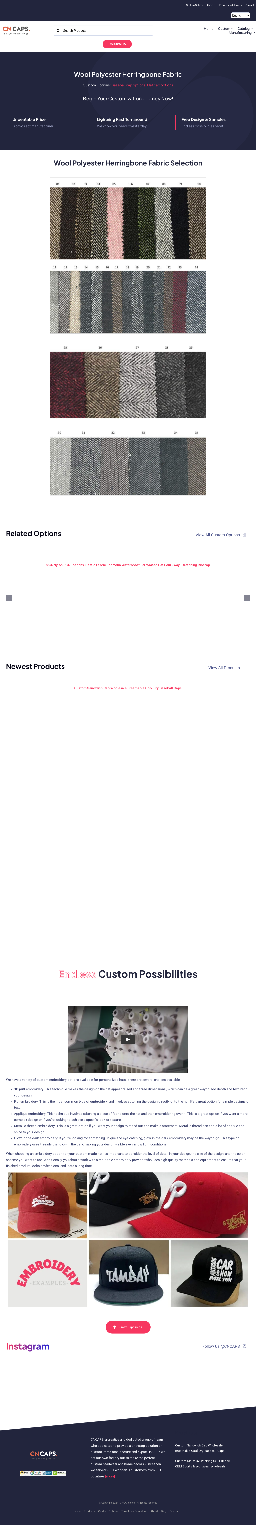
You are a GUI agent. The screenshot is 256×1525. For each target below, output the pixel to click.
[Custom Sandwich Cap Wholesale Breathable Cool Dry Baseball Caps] (128, 681)
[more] (110, 1476)
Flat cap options (160, 85)
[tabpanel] (128, 1158)
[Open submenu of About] (215, 5)
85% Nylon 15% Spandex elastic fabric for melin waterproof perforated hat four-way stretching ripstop (128, 565)
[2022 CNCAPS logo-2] (16, 25)
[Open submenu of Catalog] (252, 29)
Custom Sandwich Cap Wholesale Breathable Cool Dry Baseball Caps (128, 688)
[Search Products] (103, 31)
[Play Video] (128, 1039)
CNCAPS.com (127, 1502)
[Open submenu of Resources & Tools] (242, 5)
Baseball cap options (128, 85)
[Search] (58, 31)
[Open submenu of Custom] (232, 29)
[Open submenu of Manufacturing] (254, 33)
